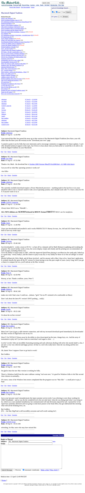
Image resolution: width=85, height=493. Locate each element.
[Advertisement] (64, 34)
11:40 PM (34, 108)
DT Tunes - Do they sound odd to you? (12, 52)
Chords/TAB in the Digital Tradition (11, 50)
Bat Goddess (4, 118)
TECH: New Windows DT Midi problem (12, 57)
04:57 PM (34, 120)
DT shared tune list (6, 37)
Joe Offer (4, 101)
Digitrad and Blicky (6, 23)
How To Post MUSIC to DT (9, 87)
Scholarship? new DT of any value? (11, 60)
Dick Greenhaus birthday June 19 (10, 20)
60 (25, 57)
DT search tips (5, 82)
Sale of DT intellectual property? (10, 80)
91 (17, 47)
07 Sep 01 (28, 99)
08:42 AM (34, 114)
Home (32, 7)
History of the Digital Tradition (9, 25)
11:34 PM (34, 105)
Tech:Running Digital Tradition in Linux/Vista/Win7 (15, 42)
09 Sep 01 (28, 110)
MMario (3, 114)
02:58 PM (34, 112)
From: (3, 133)
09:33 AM (34, 116)
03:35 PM (34, 122)
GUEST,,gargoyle (6, 105)
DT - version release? (7, 70)
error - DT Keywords (7, 48)
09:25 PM (34, 103)
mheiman (4, 99)
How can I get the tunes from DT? (10, 93)
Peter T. (3, 112)
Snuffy (3, 116)
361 (32, 35)
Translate (14, 151)
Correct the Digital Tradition (9, 45)
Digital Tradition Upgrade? (8, 47)
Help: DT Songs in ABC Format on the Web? (13, 63)
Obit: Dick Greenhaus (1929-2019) (10, 27)
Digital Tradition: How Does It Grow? (11, 78)
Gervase (3, 110)
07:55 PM (34, 101)
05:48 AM (34, 110)
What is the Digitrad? (7, 18)
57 (18, 45)
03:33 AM (34, 124)
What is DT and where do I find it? (10, 40)
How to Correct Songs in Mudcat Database (13, 53)
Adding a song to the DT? (8, 77)
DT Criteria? (4, 88)
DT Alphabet (4, 33)
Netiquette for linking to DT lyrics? (11, 83)
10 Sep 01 (28, 114)
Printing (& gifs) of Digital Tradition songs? (13, 90)
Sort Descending (25, 7)
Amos (3, 108)
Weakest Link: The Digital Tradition (11, 65)
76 (30, 22)
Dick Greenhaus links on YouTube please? (12, 28)
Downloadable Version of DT (9, 62)
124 (22, 27)
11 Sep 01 (28, 122)
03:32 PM (34, 118)
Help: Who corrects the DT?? (9, 68)
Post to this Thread (14, 7)
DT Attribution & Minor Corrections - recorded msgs (15, 35)
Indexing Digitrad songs (7, 67)
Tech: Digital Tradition (7, 38)
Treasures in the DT (6, 58)
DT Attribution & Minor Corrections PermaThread (15, 22)
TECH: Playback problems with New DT (12, 55)
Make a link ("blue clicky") (50, 475)
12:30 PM (34, 99)
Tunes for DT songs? (7, 92)
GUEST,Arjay (5, 124)
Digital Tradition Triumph (8, 75)
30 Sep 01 (28, 124)
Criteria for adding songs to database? (11, 43)
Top (5, 151)
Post (2, 151)
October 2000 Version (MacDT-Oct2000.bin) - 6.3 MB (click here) (51, 164)
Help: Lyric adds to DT (7, 73)
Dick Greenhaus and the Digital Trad (11, 30)
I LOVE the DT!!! (6, 85)
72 (22, 65)
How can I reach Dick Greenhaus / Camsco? (13, 32)
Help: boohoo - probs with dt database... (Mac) (14, 72)
